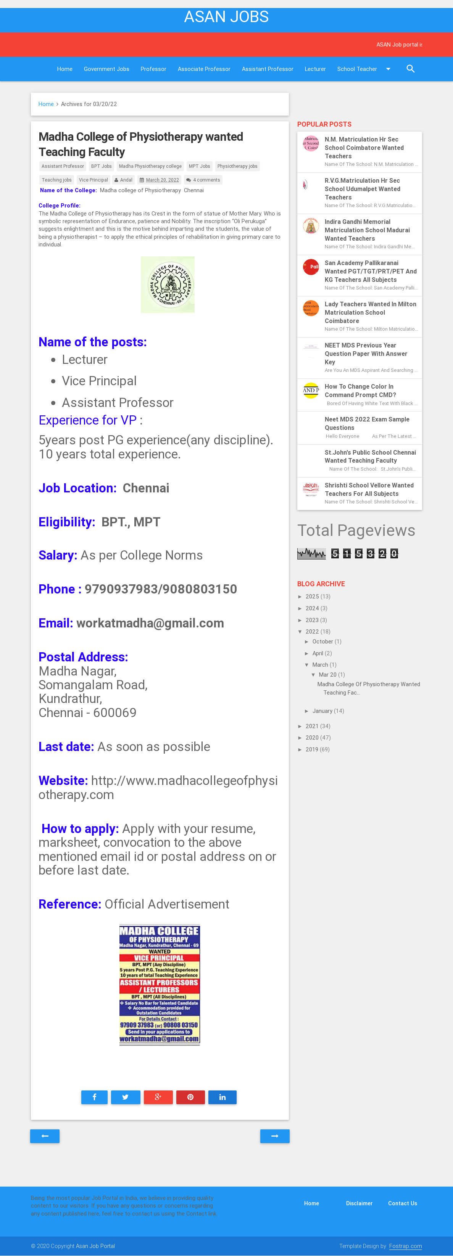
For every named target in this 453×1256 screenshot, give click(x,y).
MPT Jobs (199, 166)
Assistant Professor (267, 68)
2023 (313, 620)
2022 (313, 631)
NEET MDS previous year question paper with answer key (366, 353)
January (323, 710)
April (319, 653)
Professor (153, 68)
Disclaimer (359, 1203)
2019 (313, 749)
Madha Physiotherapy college (150, 166)
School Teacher (365, 69)
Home (65, 68)
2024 (313, 608)
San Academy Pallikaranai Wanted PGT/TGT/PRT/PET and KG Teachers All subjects (371, 271)
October (324, 641)
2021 (313, 726)
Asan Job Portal (95, 1246)
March (321, 664)
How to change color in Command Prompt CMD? (360, 391)
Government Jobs (106, 68)
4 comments (206, 180)
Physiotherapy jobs (238, 166)
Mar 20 (328, 674)
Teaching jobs (57, 180)
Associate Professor (204, 68)
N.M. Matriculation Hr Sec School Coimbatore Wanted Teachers (364, 147)
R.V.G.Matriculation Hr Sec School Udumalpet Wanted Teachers (362, 189)
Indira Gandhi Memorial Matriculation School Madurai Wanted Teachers (367, 230)
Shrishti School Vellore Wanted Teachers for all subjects (369, 489)
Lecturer (315, 68)
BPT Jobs (101, 166)
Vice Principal (93, 180)
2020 (313, 737)
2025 (313, 596)
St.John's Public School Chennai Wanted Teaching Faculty (370, 457)
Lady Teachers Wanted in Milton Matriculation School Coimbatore (370, 312)
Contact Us (402, 1203)
